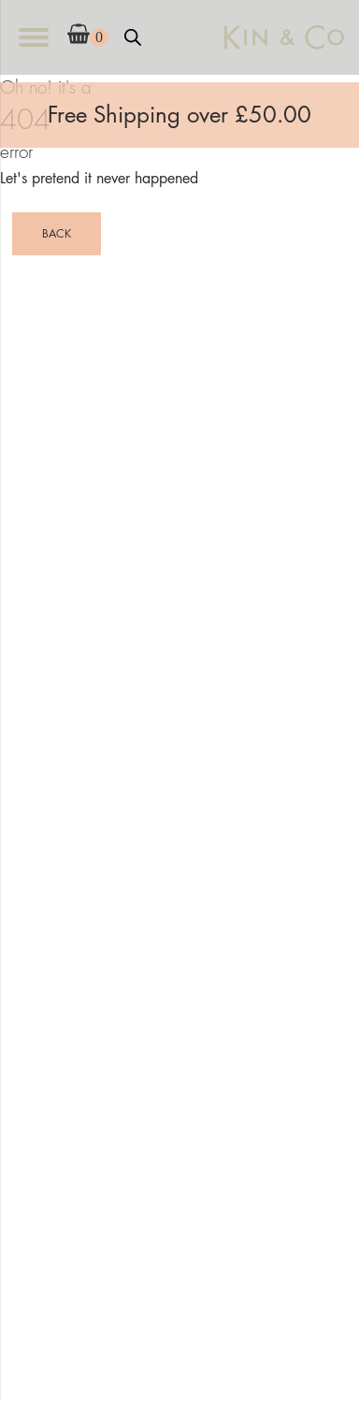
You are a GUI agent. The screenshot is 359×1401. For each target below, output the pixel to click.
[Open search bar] (132, 37)
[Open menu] (33, 37)
